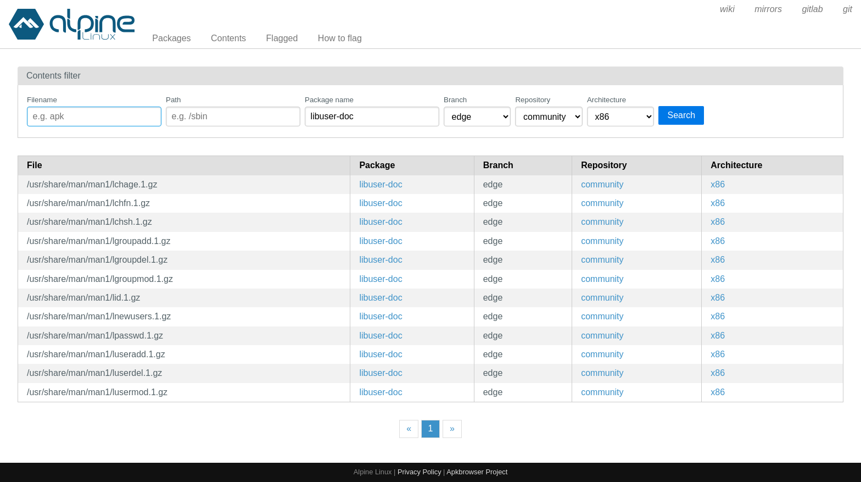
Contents (228, 38)
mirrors (768, 9)
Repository (532, 100)
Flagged (282, 38)
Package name (329, 100)
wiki (727, 9)
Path (173, 100)
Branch (455, 100)
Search (681, 115)
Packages (171, 38)
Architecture (606, 100)
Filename (42, 100)
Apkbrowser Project (476, 472)
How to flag (340, 38)
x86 (718, 184)
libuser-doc (380, 184)
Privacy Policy (419, 472)
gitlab (812, 9)
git (847, 9)
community (602, 184)
